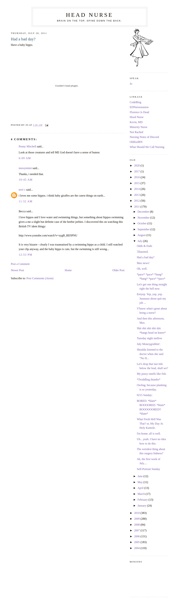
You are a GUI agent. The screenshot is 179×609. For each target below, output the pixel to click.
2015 (137, 183)
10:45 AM (26, 179)
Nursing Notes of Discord (144, 137)
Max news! (143, 263)
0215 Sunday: (145, 395)
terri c (22, 189)
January (142, 505)
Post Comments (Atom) (39, 278)
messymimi (25, 168)
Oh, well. (142, 268)
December (144, 211)
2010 (137, 513)
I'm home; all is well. (149, 433)
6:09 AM (25, 158)
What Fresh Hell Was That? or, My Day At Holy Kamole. (150, 423)
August (142, 235)
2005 (137, 542)
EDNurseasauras (139, 107)
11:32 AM (26, 201)
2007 (137, 530)
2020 (137, 165)
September (144, 229)
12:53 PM (25, 254)
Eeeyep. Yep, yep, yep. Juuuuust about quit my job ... (151, 298)
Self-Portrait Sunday (148, 469)
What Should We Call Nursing (147, 147)
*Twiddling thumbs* (148, 379)
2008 (137, 524)
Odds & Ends (144, 246)
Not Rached (136, 132)
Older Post (118, 270)
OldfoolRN (136, 142)
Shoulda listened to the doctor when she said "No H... (150, 354)
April (141, 488)
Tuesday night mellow (149, 338)
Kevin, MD (136, 122)
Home (68, 270)
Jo (131, 83)
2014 (137, 189)
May (141, 482)
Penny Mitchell (27, 146)
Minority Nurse (138, 127)
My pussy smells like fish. (152, 373)
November (144, 217)
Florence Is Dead (139, 112)
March (142, 494)
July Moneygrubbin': (148, 344)
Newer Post (17, 270)
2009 (137, 518)
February (143, 499)
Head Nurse (89, 15)
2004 (137, 548)
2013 (137, 195)
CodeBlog (135, 102)
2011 (137, 206)
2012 (137, 200)
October (142, 223)
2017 (137, 171)
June (141, 476)
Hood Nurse (137, 117)
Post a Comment (20, 264)
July (140, 241)
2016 (137, 177)
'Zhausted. (143, 251)
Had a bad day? (23, 39)
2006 (137, 536)
